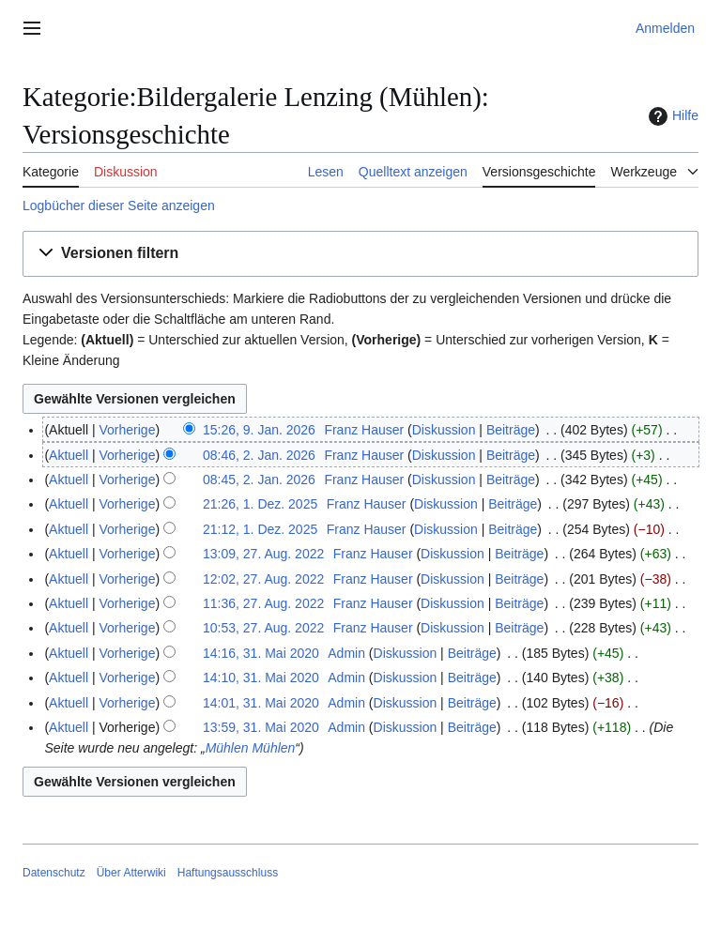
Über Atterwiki (131, 872)
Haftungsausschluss (227, 872)
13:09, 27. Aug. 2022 (263, 553)
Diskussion (444, 429)
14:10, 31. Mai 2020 (261, 677)
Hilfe (671, 116)
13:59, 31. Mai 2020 (261, 727)
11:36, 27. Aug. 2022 (263, 603)
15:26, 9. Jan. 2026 (259, 429)
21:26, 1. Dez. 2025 (260, 503)
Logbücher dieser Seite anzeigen (119, 205)
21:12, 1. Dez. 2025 (260, 529)
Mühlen (227, 747)
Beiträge (510, 429)
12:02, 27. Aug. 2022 (263, 578)
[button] (360, 254)
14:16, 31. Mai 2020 (261, 653)
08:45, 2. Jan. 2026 (259, 479)
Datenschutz (54, 872)
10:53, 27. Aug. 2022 (263, 627)
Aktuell (68, 455)
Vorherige (128, 429)
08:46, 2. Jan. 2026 (259, 455)
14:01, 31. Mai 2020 (261, 702)
